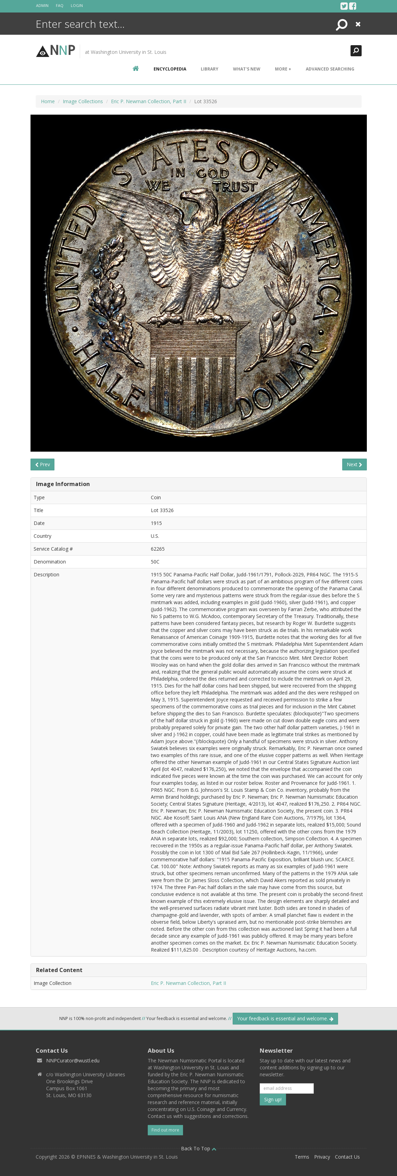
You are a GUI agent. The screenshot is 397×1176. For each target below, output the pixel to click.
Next (354, 464)
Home (48, 101)
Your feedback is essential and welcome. (285, 1018)
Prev (42, 464)
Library (209, 69)
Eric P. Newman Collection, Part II (148, 101)
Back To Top (198, 1148)
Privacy (322, 1156)
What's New (246, 69)
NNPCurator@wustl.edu (73, 1060)
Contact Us (347, 1156)
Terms (302, 1156)
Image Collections (83, 101)
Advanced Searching (330, 69)
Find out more (165, 1130)
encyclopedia (170, 69)
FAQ (59, 5)
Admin (42, 5)
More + (283, 69)
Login (77, 5)
